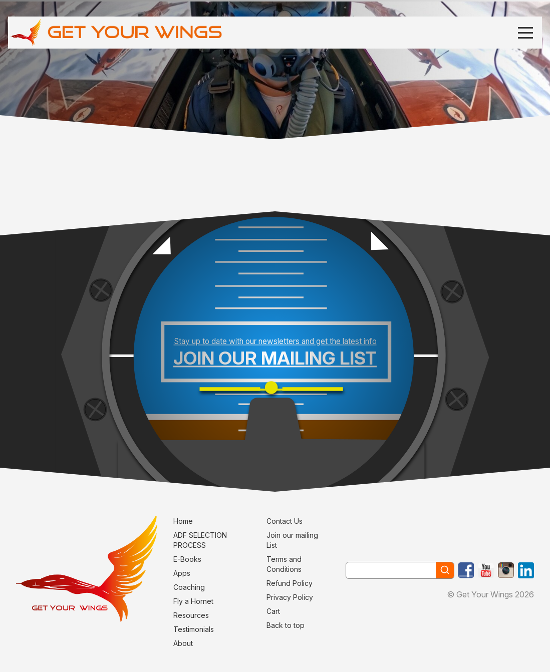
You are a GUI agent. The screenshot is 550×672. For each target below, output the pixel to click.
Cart (273, 611)
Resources (191, 615)
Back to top (285, 625)
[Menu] (525, 32)
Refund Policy (289, 583)
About (183, 643)
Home (183, 521)
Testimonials (193, 629)
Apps (181, 573)
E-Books (187, 559)
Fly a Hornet (193, 601)
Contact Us (284, 521)
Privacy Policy (289, 597)
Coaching (189, 587)
